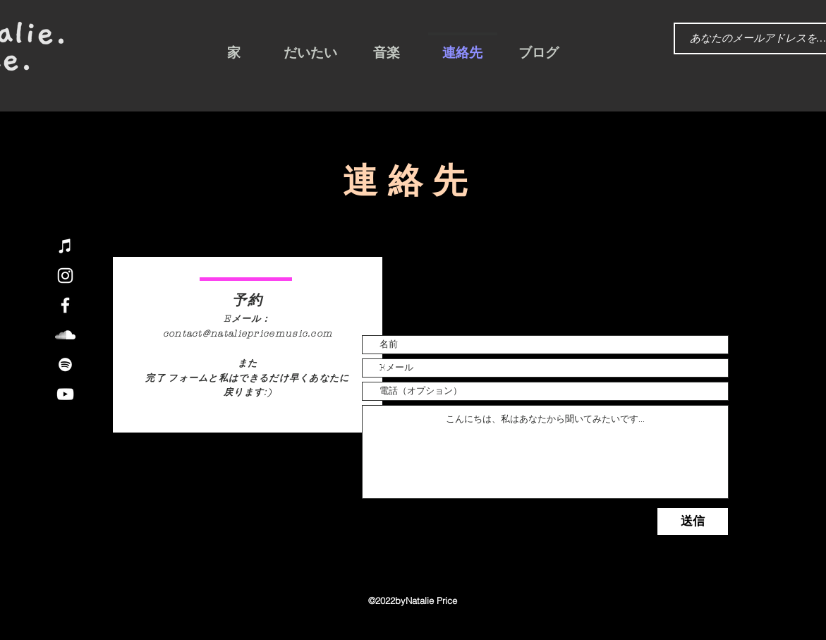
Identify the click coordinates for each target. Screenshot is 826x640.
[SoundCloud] (65, 335)
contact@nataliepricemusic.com (248, 333)
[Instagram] (65, 275)
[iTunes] (65, 246)
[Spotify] (65, 364)
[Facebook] (65, 305)
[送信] (692, 521)
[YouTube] (65, 394)
